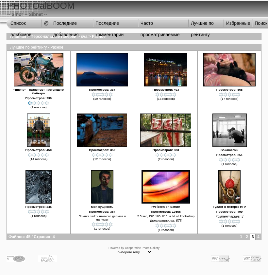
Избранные (238, 23)
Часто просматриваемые (160, 25)
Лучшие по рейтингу (202, 25)
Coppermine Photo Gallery (142, 248)
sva (84, 36)
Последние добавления (66, 25)
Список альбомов (20, 25)
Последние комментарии (109, 25)
